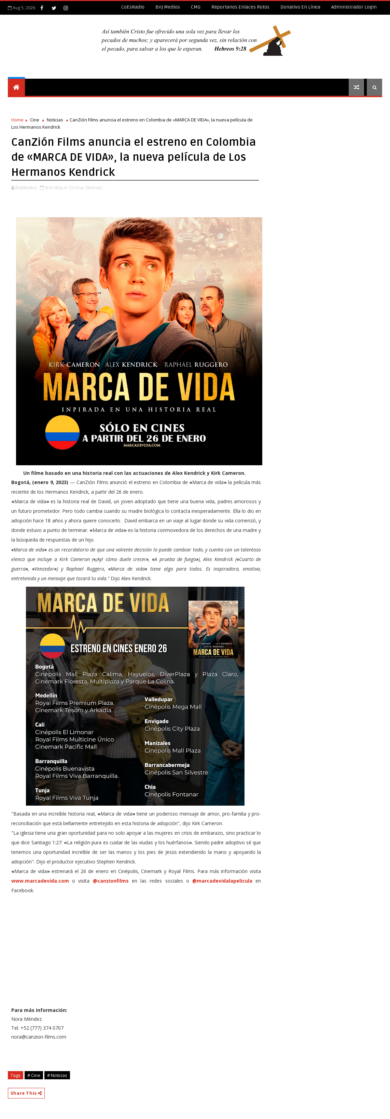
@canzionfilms (111, 880)
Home (17, 120)
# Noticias (57, 1075)
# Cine (33, 1075)
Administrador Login (354, 7)
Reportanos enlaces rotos (240, 7)
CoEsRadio (132, 7)
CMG (195, 7)
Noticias (55, 120)
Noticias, (94, 187)
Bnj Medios (167, 7)
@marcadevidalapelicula (222, 880)
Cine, (79, 187)
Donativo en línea (300, 7)
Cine (34, 120)
